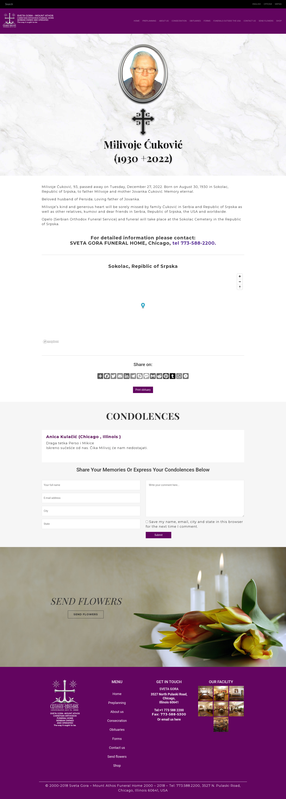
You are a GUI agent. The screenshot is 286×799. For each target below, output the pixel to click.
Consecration (179, 21)
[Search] (127, 4)
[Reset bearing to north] (239, 287)
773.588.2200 (188, 786)
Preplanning (149, 21)
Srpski (278, 4)
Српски (268, 4)
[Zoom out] (239, 281)
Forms (207, 21)
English (256, 4)
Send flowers (266, 21)
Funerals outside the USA (227, 21)
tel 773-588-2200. (194, 243)
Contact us (250, 21)
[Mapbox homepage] (51, 342)
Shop (279, 21)
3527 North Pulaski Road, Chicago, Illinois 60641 (169, 698)
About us (164, 21)
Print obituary (142, 389)
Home (137, 21)
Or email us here (169, 719)
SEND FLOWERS (86, 614)
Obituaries (195, 21)
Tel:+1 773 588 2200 (169, 710)
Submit (158, 535)
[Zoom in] (239, 276)
